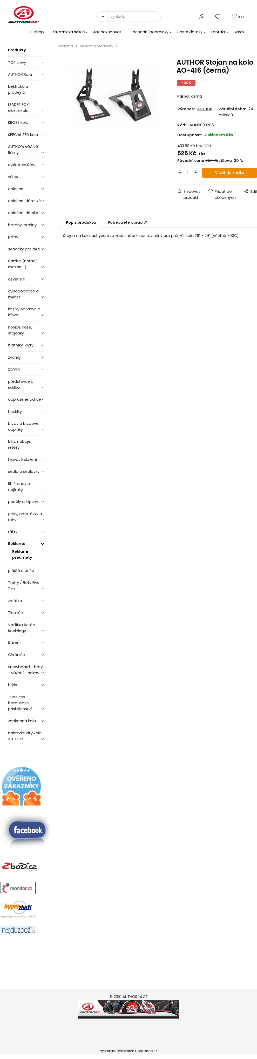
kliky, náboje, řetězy (19, 444)
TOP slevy (17, 62)
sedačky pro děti (24, 249)
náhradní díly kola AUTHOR (25, 736)
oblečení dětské (23, 212)
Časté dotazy (189, 32)
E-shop (37, 32)
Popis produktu (81, 222)
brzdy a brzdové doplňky (23, 426)
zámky (14, 369)
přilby (13, 237)
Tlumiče (15, 612)
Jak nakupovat (107, 32)
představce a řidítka (20, 384)
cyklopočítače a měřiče (23, 294)
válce (13, 176)
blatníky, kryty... (22, 345)
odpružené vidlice (24, 399)
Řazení (14, 642)
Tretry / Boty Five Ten (23, 585)
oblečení (16, 189)
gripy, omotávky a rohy (25, 516)
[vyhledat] (133, 16)
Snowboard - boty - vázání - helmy (25, 669)
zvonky (14, 357)
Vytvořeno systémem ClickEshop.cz (128, 1051)
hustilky (15, 411)
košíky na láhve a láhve (24, 312)
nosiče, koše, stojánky (20, 330)
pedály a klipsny (23, 501)
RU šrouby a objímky (19, 486)
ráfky (12, 531)
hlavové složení (22, 459)
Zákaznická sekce (68, 32)
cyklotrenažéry (21, 164)
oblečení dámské (24, 200)
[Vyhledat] (101, 16)
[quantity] (187, 173)
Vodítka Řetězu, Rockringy (22, 627)
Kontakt (218, 32)
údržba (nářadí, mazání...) (22, 264)
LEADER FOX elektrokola (18, 107)
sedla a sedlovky (23, 471)
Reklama (16, 543)
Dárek (239, 32)
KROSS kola (18, 122)
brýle (12, 684)
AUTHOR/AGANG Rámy (23, 149)
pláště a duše (21, 570)
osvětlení (16, 279)
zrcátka (15, 600)
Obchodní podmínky (149, 32)
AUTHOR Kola (20, 74)
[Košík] (237, 16)
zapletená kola (22, 720)
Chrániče (16, 654)
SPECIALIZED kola (23, 134)
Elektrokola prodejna (18, 89)
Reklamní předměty (22, 554)
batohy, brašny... (23, 225)
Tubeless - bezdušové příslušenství (20, 703)
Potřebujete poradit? (127, 222)
